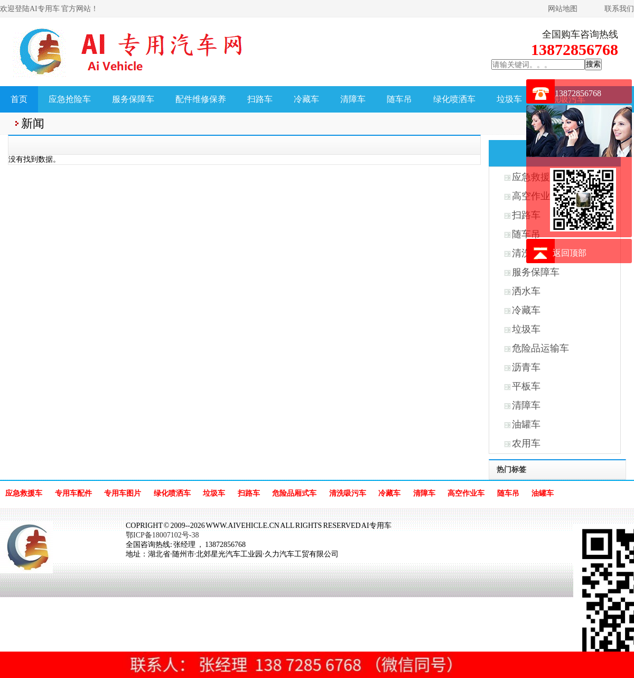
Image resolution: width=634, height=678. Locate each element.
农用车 (526, 443)
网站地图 (562, 9)
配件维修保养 (200, 99)
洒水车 (526, 291)
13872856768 (578, 93)
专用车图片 (122, 493)
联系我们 (619, 9)
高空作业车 (465, 493)
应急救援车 (23, 493)
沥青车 (526, 367)
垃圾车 (509, 99)
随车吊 (399, 99)
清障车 (353, 99)
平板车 (526, 386)
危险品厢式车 (294, 493)
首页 (19, 99)
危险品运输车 (540, 348)
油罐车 (526, 424)
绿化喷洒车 (454, 99)
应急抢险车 (70, 99)
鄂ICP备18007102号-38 (162, 535)
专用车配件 (73, 493)
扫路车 (260, 99)
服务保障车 (133, 99)
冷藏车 (306, 99)
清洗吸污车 (347, 493)
